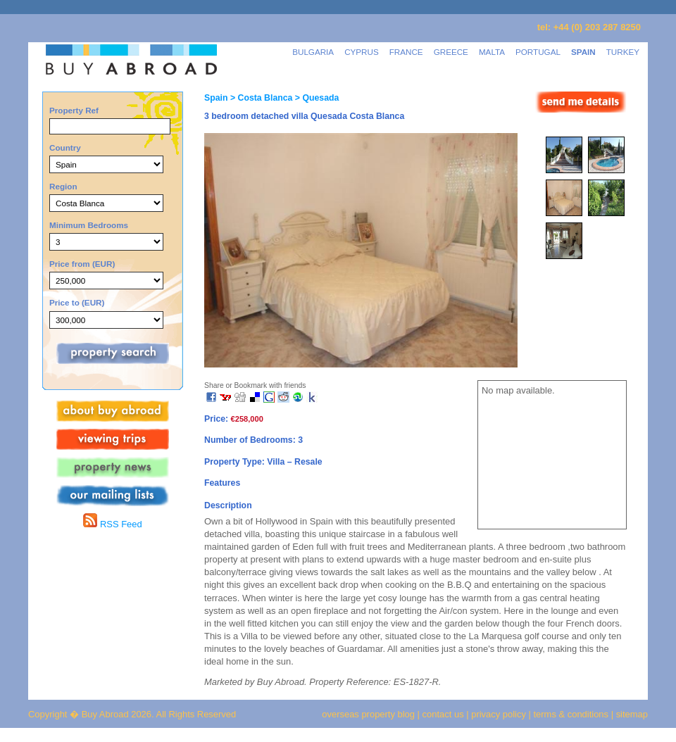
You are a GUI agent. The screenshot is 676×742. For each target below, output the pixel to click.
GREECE (451, 51)
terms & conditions (572, 714)
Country (65, 147)
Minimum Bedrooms (88, 224)
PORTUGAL (538, 51)
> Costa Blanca (259, 98)
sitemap (630, 714)
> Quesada (315, 98)
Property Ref (74, 110)
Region (63, 186)
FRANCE (406, 51)
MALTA (492, 51)
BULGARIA (313, 51)
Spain (215, 98)
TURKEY (622, 51)
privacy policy (498, 714)
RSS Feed (112, 524)
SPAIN (583, 51)
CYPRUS (361, 51)
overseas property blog (368, 714)
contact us (443, 714)
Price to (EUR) (76, 302)
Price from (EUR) (82, 263)
